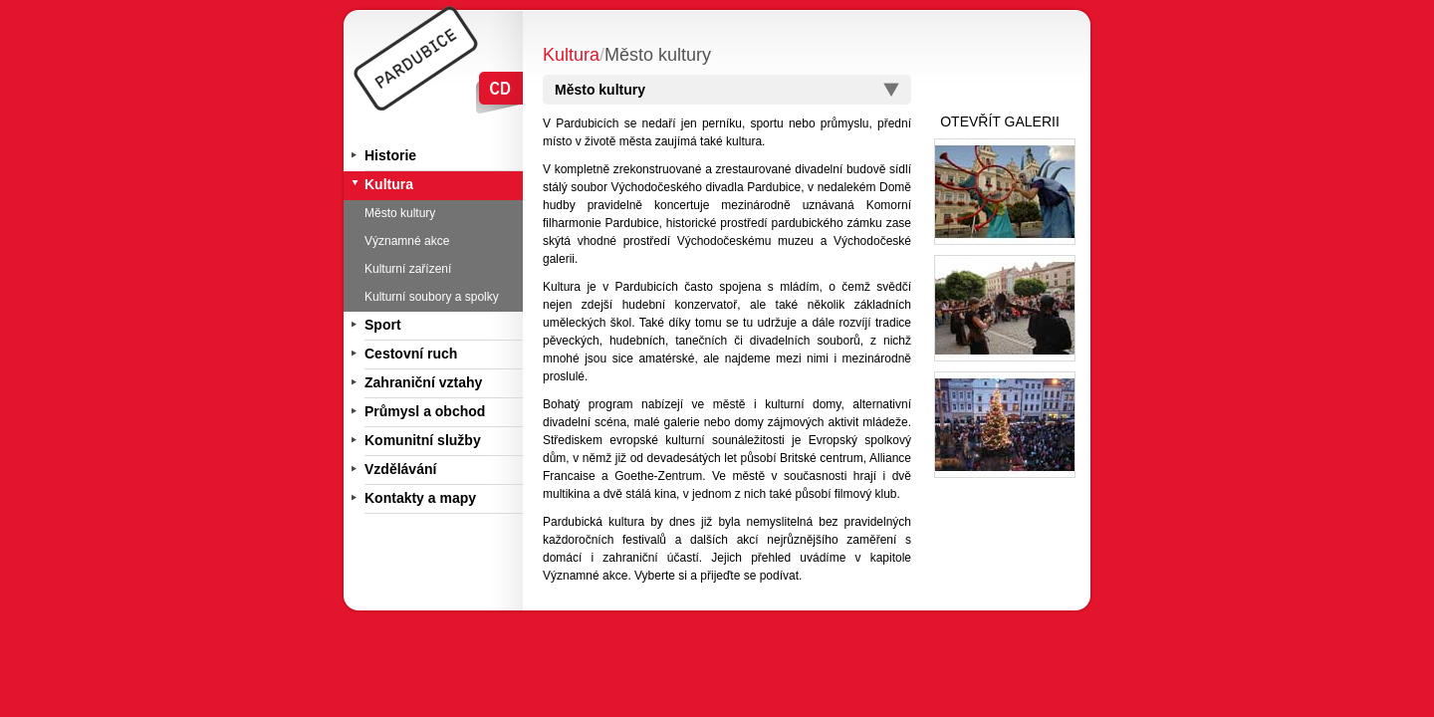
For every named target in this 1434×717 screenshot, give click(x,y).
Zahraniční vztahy (423, 382)
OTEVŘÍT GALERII (1000, 121)
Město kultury (399, 213)
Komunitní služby (422, 440)
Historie (390, 155)
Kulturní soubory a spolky (431, 297)
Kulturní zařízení (407, 269)
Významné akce (406, 241)
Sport (382, 325)
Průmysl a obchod (424, 411)
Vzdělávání (400, 469)
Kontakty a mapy (420, 498)
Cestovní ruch (410, 353)
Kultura (388, 184)
